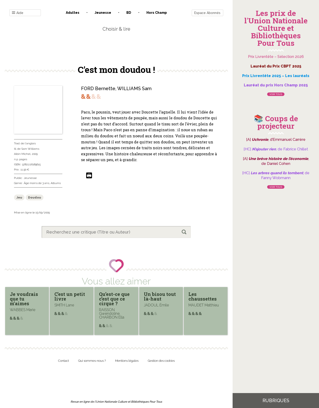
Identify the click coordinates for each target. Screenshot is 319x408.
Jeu (19, 197)
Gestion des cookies (161, 360)
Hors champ (156, 12)
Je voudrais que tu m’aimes (24, 298)
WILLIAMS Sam (134, 88)
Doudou (34, 197)
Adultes (72, 12)
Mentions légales (126, 360)
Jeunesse (103, 12)
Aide (17, 13)
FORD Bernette (98, 88)
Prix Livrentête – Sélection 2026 (276, 56)
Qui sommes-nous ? (92, 360)
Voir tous (275, 94)
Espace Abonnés (207, 13)
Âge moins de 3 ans (36, 183)
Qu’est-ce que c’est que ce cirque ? (114, 298)
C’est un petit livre (69, 296)
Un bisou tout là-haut (160, 296)
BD (128, 12)
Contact (63, 360)
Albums (56, 183)
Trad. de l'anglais (25, 143)
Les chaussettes (202, 296)
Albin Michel (22, 154)
